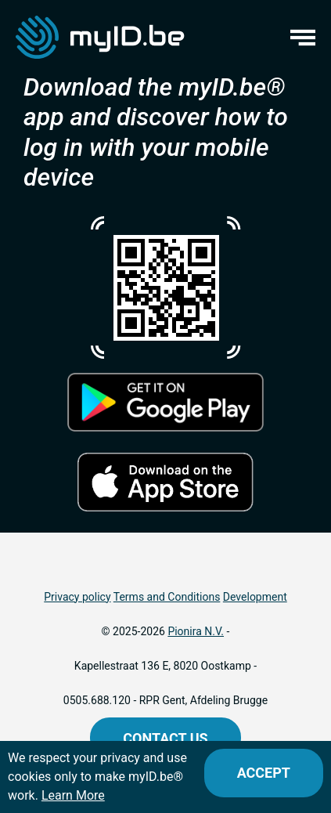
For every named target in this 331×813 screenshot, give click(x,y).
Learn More (73, 795)
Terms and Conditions (167, 597)
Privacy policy (77, 597)
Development (255, 597)
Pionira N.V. (195, 631)
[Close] (263, 773)
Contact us (165, 738)
